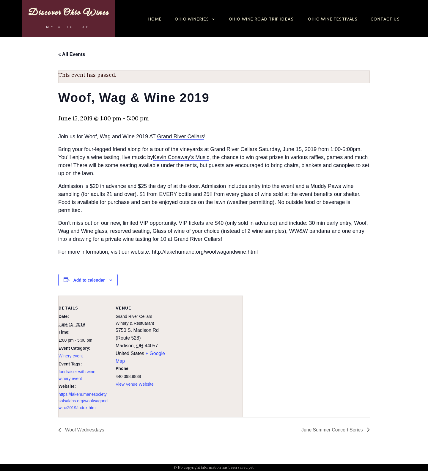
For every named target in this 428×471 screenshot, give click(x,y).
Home (155, 19)
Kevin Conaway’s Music (181, 157)
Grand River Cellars (180, 136)
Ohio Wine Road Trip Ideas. (262, 19)
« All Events (71, 54)
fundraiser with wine (77, 371)
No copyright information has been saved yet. (216, 467)
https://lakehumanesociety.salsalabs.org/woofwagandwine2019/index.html (83, 401)
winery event (70, 378)
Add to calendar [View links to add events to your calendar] (89, 280)
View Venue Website (135, 384)
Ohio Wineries (192, 19)
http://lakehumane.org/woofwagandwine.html (205, 252)
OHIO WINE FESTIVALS (333, 19)
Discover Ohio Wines (68, 12)
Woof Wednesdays (84, 429)
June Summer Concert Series (332, 429)
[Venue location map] (204, 337)
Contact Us (385, 19)
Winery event (71, 356)
